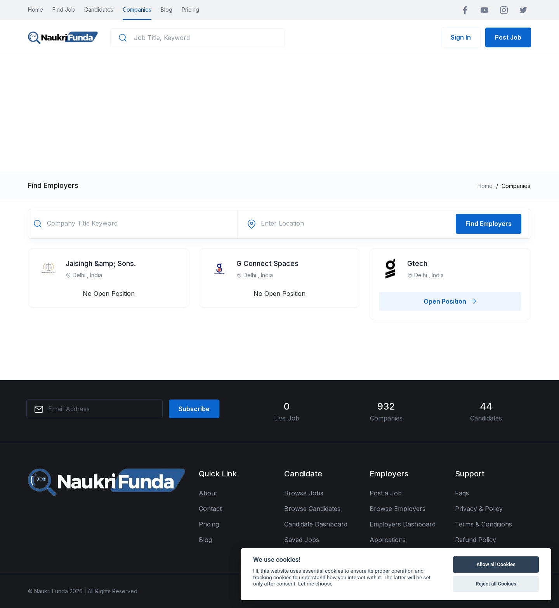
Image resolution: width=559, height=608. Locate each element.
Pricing (190, 9)
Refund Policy (475, 540)
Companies (137, 9)
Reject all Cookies (496, 584)
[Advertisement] (279, 113)
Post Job (508, 37)
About (208, 493)
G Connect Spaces (267, 263)
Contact (210, 508)
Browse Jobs (303, 493)
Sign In (461, 37)
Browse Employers (397, 508)
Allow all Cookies (496, 564)
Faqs (462, 493)
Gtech (417, 263)
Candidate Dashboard (315, 524)
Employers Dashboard (403, 524)
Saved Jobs (301, 540)
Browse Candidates (312, 508)
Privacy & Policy (479, 508)
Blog (166, 9)
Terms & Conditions (483, 524)
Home (35, 9)
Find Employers (488, 224)
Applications (388, 540)
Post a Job (386, 493)
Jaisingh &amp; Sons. (101, 263)
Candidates (98, 9)
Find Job (63, 9)
